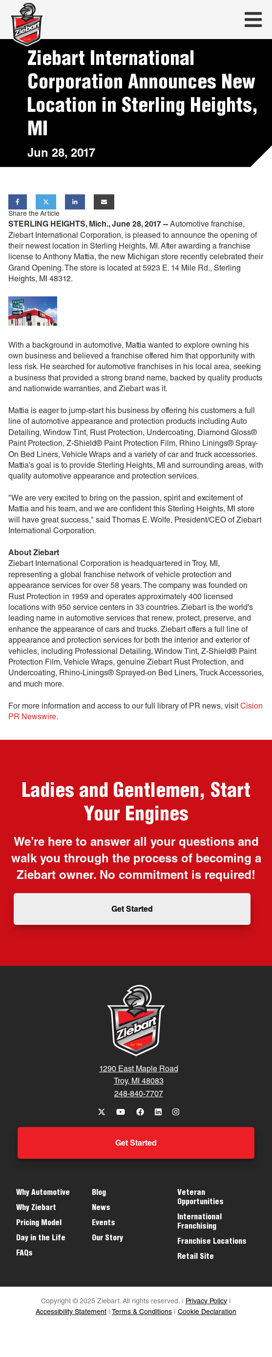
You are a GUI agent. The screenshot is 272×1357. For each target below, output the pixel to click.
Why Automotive (43, 1193)
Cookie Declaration (207, 1312)
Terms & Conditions (142, 1312)
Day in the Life (40, 1239)
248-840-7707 (138, 1095)
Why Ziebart (36, 1208)
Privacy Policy (206, 1301)
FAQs (24, 1254)
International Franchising (199, 1222)
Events (103, 1224)
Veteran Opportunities (200, 1198)
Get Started (132, 910)
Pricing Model (39, 1224)
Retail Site (195, 1257)
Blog (99, 1193)
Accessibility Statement (71, 1312)
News (101, 1208)
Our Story (107, 1239)
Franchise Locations (212, 1242)
